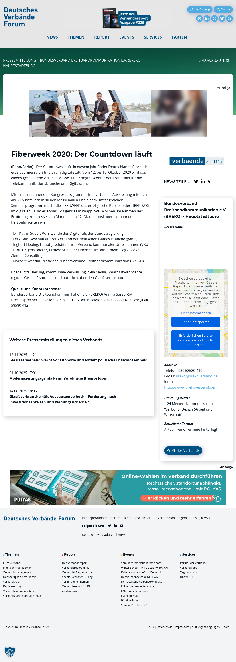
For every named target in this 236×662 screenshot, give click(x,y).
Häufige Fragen (130, 600)
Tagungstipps (188, 572)
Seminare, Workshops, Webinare (141, 563)
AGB (151, 627)
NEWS (52, 37)
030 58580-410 (190, 370)
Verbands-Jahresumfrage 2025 (22, 595)
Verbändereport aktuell (76, 567)
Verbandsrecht (12, 581)
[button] (10, 652)
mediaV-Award (71, 591)
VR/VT (122, 534)
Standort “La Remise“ (134, 605)
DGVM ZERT (187, 577)
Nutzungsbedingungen (206, 627)
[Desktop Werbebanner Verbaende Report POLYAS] (118, 472)
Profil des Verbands (183, 450)
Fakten (179, 37)
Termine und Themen (75, 581)
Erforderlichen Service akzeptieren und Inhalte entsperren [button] (196, 340)
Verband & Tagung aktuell (78, 572)
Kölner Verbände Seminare (137, 586)
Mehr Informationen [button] (196, 313)
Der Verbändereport (74, 563)
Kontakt (87, 534)
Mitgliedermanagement (17, 567)
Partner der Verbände (193, 563)
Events (126, 37)
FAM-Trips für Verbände (136, 591)
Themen (76, 37)
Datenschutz (164, 627)
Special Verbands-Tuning (77, 577)
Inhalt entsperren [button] (196, 322)
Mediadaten (106, 534)
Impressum (182, 627)
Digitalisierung (12, 586)
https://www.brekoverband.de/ (190, 387)
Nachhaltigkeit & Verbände (19, 577)
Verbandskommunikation (18, 591)
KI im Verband (11, 563)
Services (153, 37)
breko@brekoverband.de (197, 376)
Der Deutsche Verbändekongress (141, 581)
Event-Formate (130, 595)
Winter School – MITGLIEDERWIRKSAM (144, 567)
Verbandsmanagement (17, 572)
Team (225, 627)
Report (102, 37)
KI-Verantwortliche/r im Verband (141, 572)
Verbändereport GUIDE (76, 586)
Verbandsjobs (188, 567)
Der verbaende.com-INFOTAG (139, 577)
